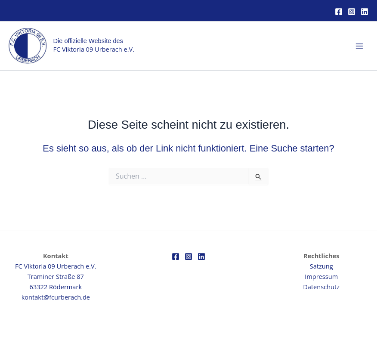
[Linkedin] (364, 11)
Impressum (321, 276)
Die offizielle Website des (88, 40)
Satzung (321, 266)
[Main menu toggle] (359, 46)
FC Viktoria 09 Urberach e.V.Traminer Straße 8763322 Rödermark (55, 276)
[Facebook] (339, 11)
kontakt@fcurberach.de (56, 297)
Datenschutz (321, 286)
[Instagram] (351, 11)
